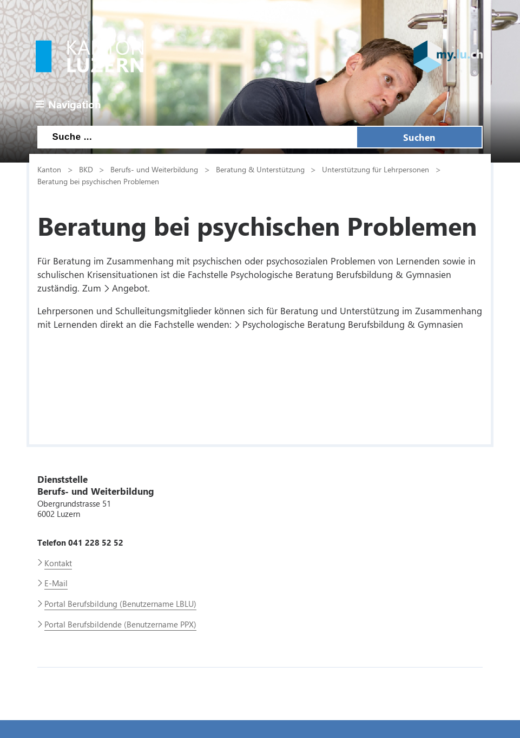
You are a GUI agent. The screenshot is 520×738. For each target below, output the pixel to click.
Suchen (419, 137)
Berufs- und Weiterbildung (154, 169)
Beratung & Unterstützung (260, 169)
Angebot (130, 288)
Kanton (49, 169)
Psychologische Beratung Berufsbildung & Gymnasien (352, 324)
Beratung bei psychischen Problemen (98, 181)
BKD (86, 169)
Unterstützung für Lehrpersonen (375, 169)
